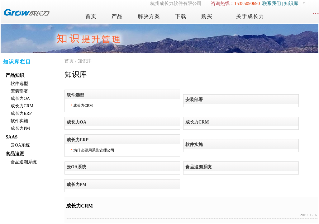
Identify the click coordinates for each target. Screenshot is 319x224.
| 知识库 (289, 3)
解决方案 (149, 16)
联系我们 (271, 3)
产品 (117, 16)
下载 (180, 16)
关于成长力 (250, 16)
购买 (206, 16)
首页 (91, 16)
